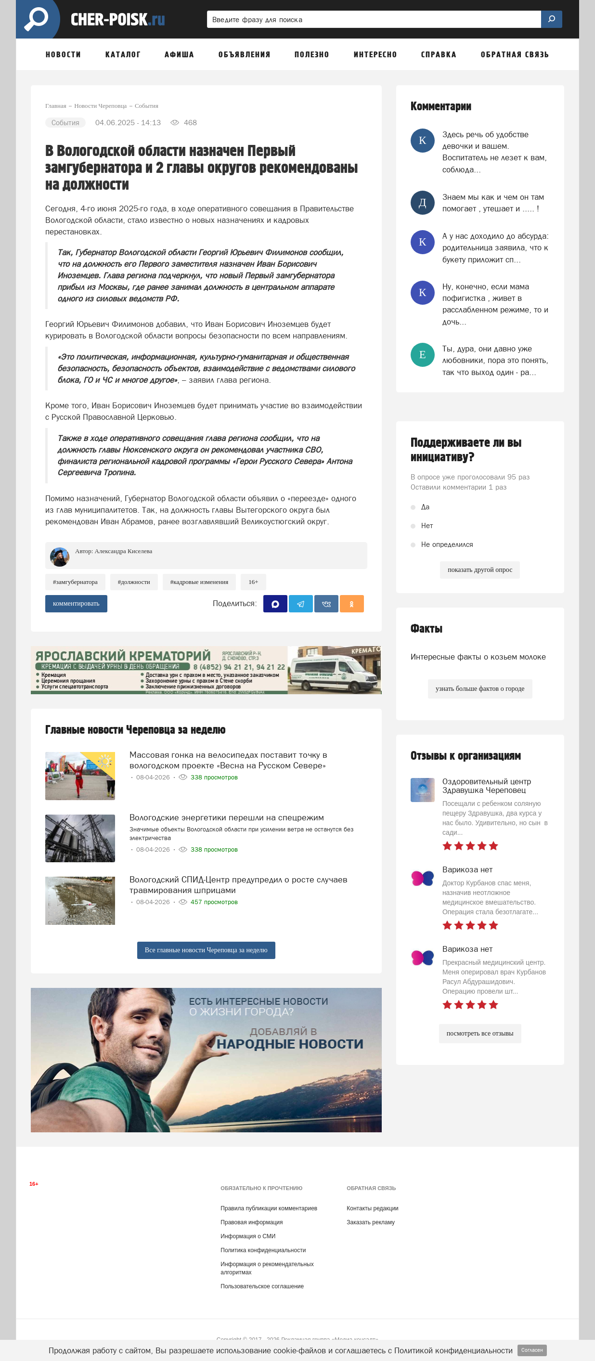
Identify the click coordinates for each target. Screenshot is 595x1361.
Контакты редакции (372, 1208)
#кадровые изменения (199, 581)
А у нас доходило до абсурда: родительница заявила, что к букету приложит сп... (495, 247)
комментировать (76, 603)
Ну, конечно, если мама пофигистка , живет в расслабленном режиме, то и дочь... (495, 304)
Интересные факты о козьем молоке (478, 656)
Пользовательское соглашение (262, 1286)
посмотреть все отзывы (480, 1033)
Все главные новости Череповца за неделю (206, 950)
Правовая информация (251, 1222)
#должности (134, 581)
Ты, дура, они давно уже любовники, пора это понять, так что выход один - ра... (495, 360)
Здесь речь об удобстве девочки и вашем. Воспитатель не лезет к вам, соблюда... (494, 152)
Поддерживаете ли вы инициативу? (466, 450)
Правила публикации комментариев (268, 1208)
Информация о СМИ (247, 1236)
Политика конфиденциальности (263, 1250)
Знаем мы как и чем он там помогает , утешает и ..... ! (493, 202)
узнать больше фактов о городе (480, 688)
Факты (426, 629)
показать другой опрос (480, 569)
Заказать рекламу (371, 1222)
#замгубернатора (75, 581)
